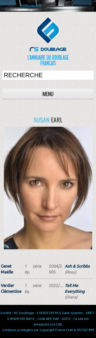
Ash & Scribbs (77, 266)
